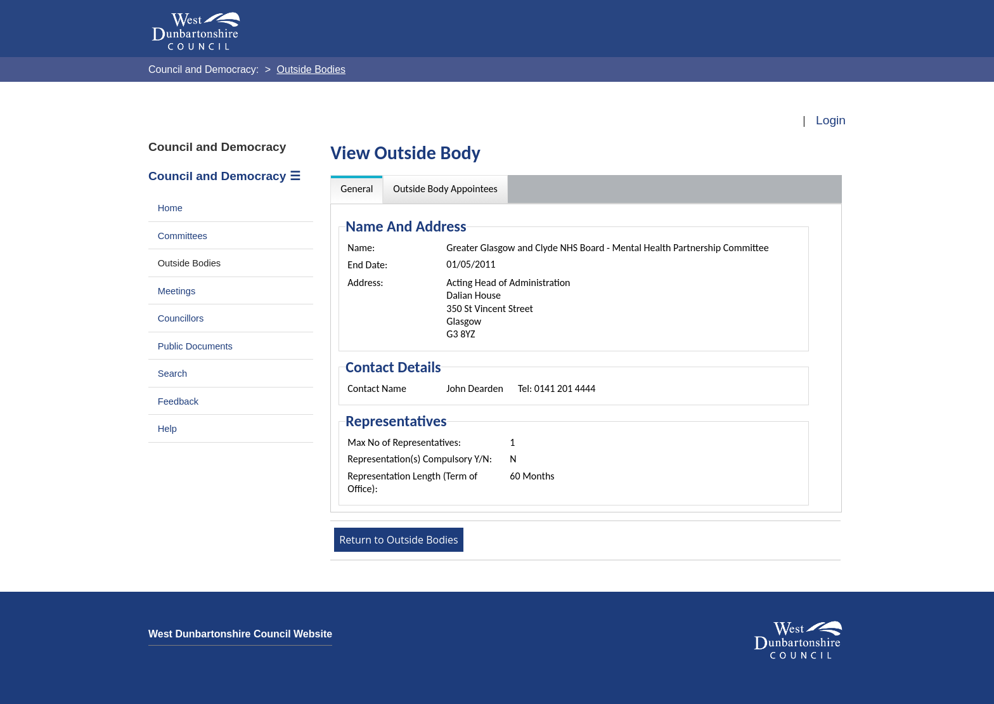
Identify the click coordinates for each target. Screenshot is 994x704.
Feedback (178, 401)
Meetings (177, 291)
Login (831, 120)
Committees (182, 236)
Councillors (181, 318)
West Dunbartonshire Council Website (240, 634)
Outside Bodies (189, 263)
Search (173, 373)
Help (167, 429)
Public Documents (195, 346)
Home (170, 208)
